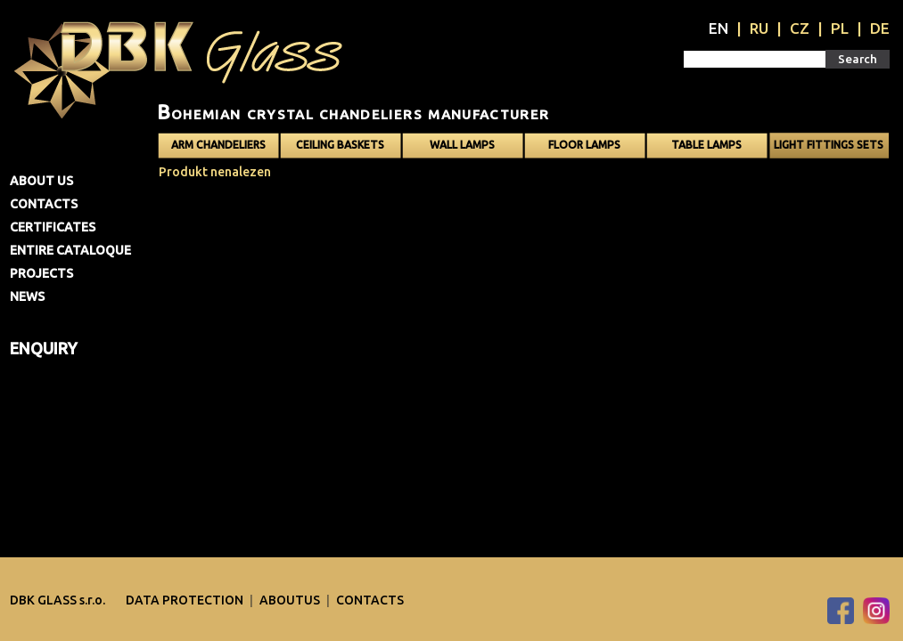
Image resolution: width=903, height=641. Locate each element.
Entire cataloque (70, 250)
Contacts (44, 204)
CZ (799, 28)
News (27, 296)
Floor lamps (584, 144)
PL (840, 28)
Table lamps (706, 144)
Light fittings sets (828, 144)
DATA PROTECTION (186, 600)
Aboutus (291, 600)
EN (718, 28)
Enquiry (44, 348)
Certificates (52, 227)
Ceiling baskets (340, 144)
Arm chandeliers (218, 144)
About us (41, 181)
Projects (41, 273)
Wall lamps (462, 144)
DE (880, 28)
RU (759, 28)
